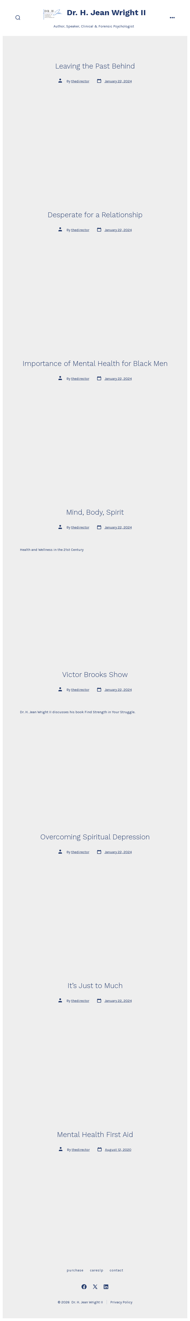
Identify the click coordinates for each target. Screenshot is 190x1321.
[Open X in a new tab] (95, 1287)
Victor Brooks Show (95, 674)
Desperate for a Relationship (95, 215)
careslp (96, 1270)
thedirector (80, 81)
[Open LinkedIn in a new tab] (106, 1287)
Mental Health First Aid (95, 1134)
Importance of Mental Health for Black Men (95, 363)
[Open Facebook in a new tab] (84, 1287)
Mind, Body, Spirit (95, 512)
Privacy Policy (121, 1302)
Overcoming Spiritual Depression (95, 837)
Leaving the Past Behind (95, 66)
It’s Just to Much (95, 985)
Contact (116, 1270)
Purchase (75, 1270)
